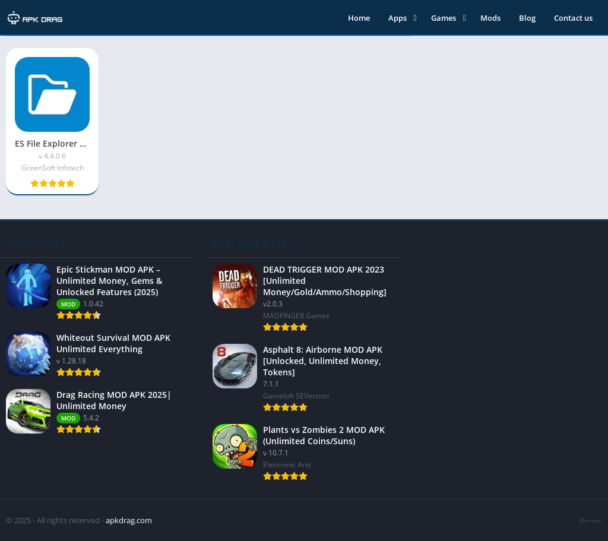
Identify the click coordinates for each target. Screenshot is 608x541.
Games (443, 17)
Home (359, 17)
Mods (490, 17)
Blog (527, 17)
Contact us (573, 17)
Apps (397, 17)
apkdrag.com (129, 520)
